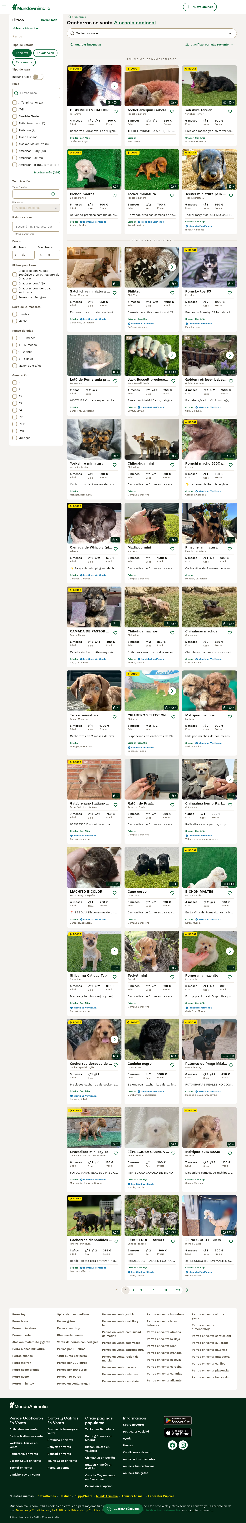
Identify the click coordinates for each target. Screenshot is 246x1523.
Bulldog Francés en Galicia (98, 1466)
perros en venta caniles (208, 1363)
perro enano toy (68, 1328)
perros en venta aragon (73, 1383)
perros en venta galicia (118, 1314)
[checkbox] (14, 102)
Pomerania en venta (24, 1454)
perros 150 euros (69, 1376)
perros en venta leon (161, 1346)
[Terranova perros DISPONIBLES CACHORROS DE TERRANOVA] (94, 85)
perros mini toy (23, 1383)
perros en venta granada (164, 1353)
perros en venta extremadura (123, 1349)
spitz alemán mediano (73, 1314)
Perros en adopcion (98, 1486)
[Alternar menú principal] (4, 7)
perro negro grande (25, 1369)
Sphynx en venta (59, 1447)
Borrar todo (49, 20)
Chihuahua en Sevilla (100, 1457)
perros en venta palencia (209, 1349)
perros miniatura (24, 1328)
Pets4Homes (47, 1496)
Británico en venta (60, 1440)
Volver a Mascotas (26, 28)
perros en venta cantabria (120, 1381)
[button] (94, 85)
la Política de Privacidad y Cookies (75, 1510)
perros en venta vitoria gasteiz (208, 1316)
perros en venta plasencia (210, 1370)
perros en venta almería (164, 1332)
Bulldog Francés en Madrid (98, 1438)
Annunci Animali (133, 1496)
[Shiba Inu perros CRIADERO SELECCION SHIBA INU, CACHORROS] (152, 690)
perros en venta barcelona (165, 1314)
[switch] (38, 77)
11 (166, 1290)
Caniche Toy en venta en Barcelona (100, 1477)
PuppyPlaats (83, 1496)
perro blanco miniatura (28, 1349)
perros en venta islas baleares (162, 1323)
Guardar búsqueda (85, 44)
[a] (49, 255)
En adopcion (45, 53)
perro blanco (21, 1321)
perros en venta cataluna (120, 1374)
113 (178, 1290)
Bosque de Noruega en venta (63, 1431)
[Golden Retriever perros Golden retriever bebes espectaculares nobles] (209, 355)
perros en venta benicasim (210, 1377)
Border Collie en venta (25, 1461)
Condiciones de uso (136, 1452)
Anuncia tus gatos (135, 1473)
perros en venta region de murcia (120, 1358)
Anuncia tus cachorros (138, 1466)
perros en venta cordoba (164, 1366)
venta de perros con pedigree (78, 1342)
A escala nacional (135, 22)
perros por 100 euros (72, 1369)
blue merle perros (70, 1335)
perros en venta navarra (119, 1367)
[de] (23, 255)
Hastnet (65, 1496)
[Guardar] (115, 111)
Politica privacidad (136, 1431)
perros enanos (22, 1356)
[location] (36, 194)
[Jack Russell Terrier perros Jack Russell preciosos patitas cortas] (152, 355)
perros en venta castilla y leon (120, 1323)
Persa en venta (58, 1467)
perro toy (18, 1314)
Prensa (128, 1445)
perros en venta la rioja (163, 1339)
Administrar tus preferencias (160, 1510)
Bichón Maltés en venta (26, 1436)
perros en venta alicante (164, 1380)
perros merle (21, 1335)
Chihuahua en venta (24, 1429)
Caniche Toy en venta (25, 1474)
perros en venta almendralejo (203, 1327)
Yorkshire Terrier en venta (23, 1445)
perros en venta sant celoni (211, 1336)
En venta (22, 53)
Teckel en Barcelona (99, 1429)
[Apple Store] (177, 1432)
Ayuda (127, 1438)
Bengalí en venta (59, 1454)
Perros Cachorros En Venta (26, 1420)
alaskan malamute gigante (31, 1342)
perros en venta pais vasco (121, 1343)
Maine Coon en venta (62, 1461)
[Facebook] (172, 1445)
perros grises (66, 1321)
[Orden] (209, 44)
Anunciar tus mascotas (139, 1459)
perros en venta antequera (211, 1356)
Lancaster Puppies (161, 1496)
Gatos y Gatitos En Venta (62, 1420)
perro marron (21, 1363)
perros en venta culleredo (210, 1343)
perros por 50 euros (71, 1349)
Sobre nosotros (134, 1424)
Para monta (24, 62)
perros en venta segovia (164, 1359)
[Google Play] (178, 1420)
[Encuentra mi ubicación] (53, 194)
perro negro (20, 1376)
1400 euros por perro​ (72, 1356)
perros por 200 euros (72, 1363)
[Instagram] (183, 1445)
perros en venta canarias (164, 1373)
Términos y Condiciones (32, 1510)
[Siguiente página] (187, 1290)
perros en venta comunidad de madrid (121, 1334)
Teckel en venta (21, 1467)
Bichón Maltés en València (97, 1449)
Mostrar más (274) (47, 172)
